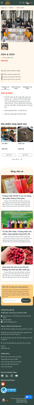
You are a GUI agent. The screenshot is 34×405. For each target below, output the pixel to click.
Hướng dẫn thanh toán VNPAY (9, 359)
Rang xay (21, 143)
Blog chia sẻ (17, 171)
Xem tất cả (15, 159)
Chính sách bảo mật (6, 367)
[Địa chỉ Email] (16, 300)
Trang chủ (3, 8)
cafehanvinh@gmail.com (10, 322)
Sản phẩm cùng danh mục (14, 123)
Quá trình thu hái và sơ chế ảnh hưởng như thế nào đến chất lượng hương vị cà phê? (16, 268)
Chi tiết (10, 155)
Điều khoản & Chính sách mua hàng (11, 357)
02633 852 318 (5, 348)
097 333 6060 (7, 320)
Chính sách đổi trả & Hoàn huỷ (9, 364)
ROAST (11, 8)
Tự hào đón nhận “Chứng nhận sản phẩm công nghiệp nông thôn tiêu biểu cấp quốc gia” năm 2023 (17, 232)
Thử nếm (4, 143)
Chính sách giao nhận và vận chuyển (11, 362)
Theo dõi (24, 300)
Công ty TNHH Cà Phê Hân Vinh (11, 326)
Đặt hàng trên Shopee (8, 380)
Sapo (25, 402)
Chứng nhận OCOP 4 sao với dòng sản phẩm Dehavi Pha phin (16, 197)
